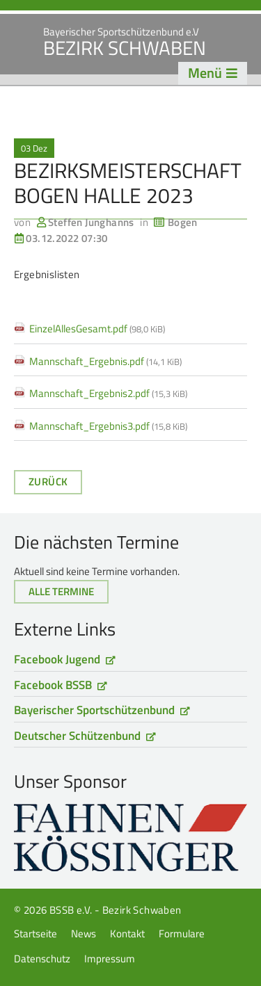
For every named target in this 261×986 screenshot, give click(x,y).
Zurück (48, 482)
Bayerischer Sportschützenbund (94, 710)
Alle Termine (61, 591)
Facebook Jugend (57, 659)
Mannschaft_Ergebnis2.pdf (108, 393)
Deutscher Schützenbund (77, 736)
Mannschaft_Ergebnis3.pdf (108, 426)
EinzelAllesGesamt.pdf (97, 329)
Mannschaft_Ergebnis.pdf (105, 361)
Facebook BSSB (53, 685)
